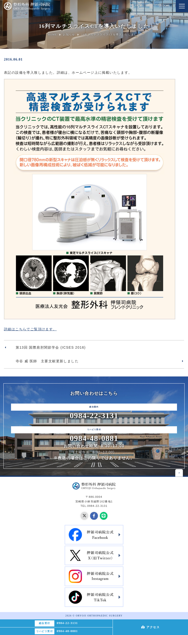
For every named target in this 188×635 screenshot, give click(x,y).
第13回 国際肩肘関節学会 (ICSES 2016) (51, 347)
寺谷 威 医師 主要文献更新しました (47, 361)
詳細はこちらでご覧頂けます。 (30, 329)
